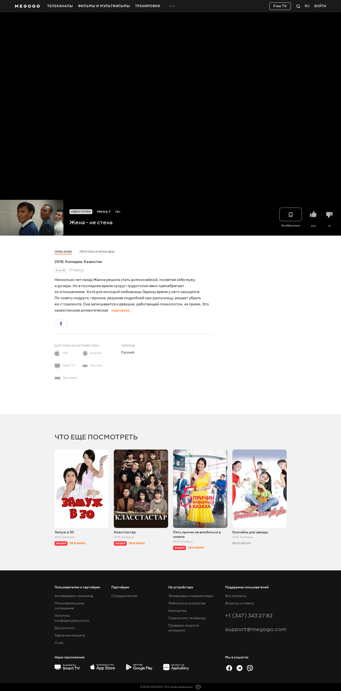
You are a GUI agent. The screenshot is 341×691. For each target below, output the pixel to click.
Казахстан (93, 261)
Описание (63, 252)
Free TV (280, 6)
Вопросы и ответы (239, 603)
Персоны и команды (97, 252)
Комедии (73, 261)
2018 (59, 261)
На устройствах (180, 587)
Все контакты (235, 596)
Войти (320, 6)
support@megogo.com (255, 629)
